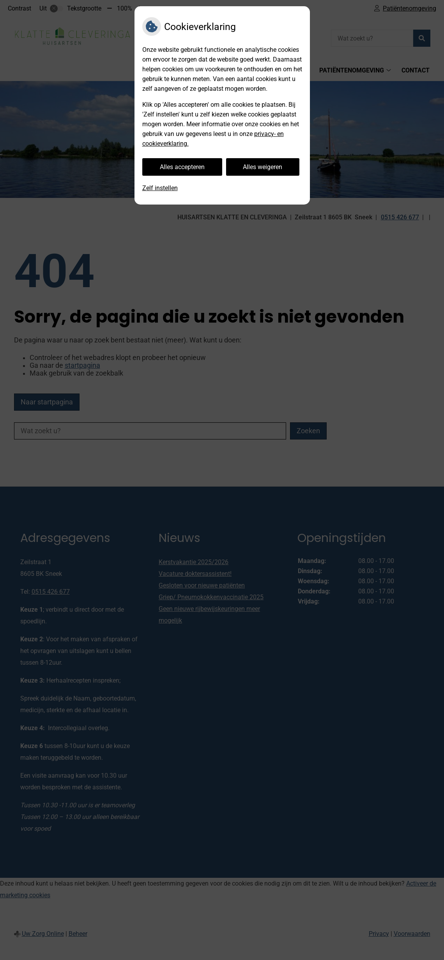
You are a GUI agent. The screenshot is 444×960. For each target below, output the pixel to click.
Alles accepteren (182, 167)
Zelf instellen (160, 188)
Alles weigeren (262, 167)
